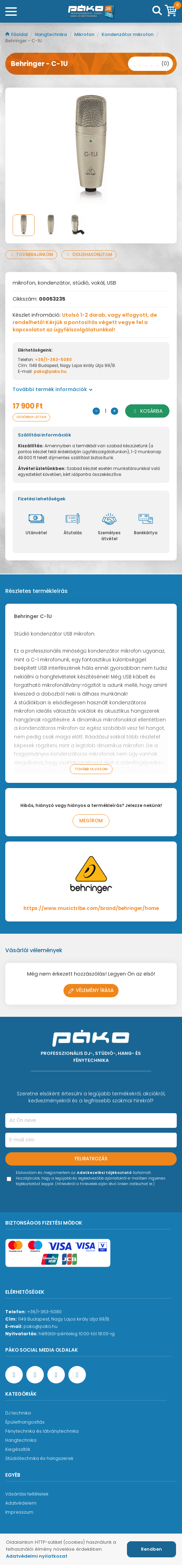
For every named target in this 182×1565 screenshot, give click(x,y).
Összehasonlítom (89, 254)
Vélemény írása (91, 990)
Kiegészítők (17, 1449)
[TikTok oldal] (77, 1374)
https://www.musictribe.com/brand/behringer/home (91, 908)
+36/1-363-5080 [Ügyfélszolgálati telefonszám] (44, 1312)
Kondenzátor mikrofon (128, 34)
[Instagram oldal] (56, 1374)
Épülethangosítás (25, 1422)
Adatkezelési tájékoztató (104, 1172)
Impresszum (19, 1512)
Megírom (91, 820)
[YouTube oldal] (35, 1374)
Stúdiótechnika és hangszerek (39, 1458)
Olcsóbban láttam (31, 417)
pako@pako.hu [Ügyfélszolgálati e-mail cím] (40, 1326)
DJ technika (18, 1413)
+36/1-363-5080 (53, 359)
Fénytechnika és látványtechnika (42, 1431)
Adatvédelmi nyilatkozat (36, 1556)
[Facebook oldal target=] (14, 1374)
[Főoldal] (91, 11)
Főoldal (17, 34)
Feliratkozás (91, 1158)
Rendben (151, 1549)
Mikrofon (84, 34)
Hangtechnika (51, 34)
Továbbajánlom (31, 254)
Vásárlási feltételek (26, 1494)
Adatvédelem (20, 1503)
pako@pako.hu (50, 371)
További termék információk (53, 389)
